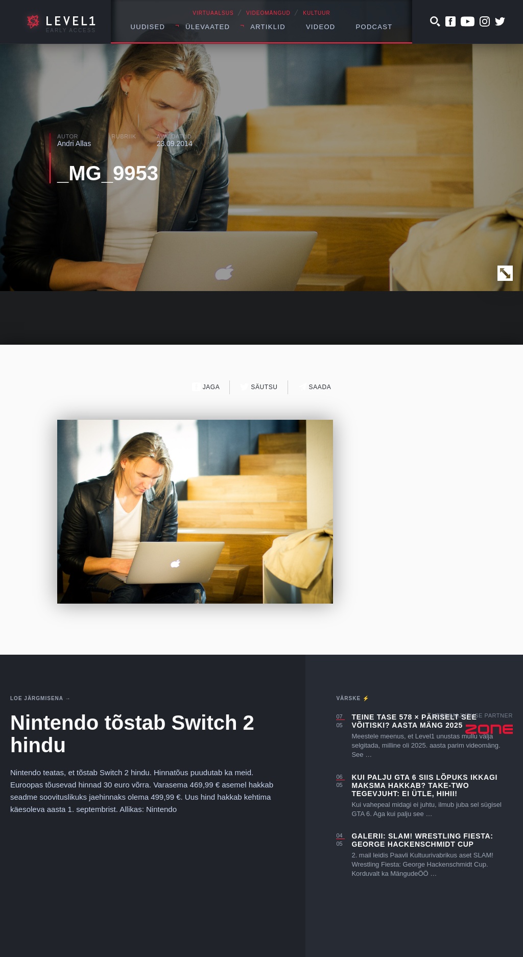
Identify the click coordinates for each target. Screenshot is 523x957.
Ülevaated (207, 27)
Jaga (206, 386)
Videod (321, 27)
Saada (314, 386)
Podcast (374, 27)
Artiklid (268, 27)
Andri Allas (74, 143)
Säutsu (258, 386)
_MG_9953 (107, 173)
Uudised (148, 27)
